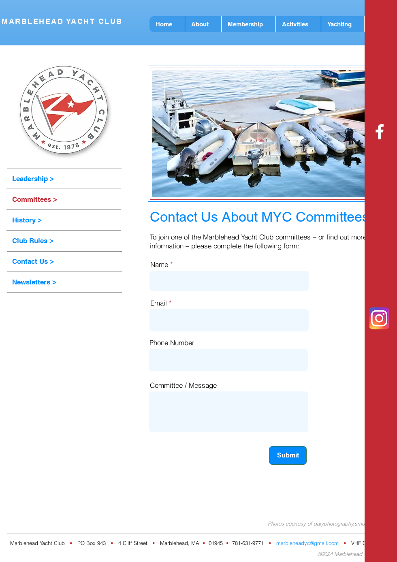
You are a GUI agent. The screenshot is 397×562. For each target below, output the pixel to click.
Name (159, 264)
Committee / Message (183, 385)
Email (158, 302)
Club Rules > (32, 241)
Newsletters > (34, 282)
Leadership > (33, 179)
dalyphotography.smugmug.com (352, 523)
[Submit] (288, 455)
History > (27, 220)
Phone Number (171, 342)
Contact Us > (33, 261)
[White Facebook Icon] (379, 132)
